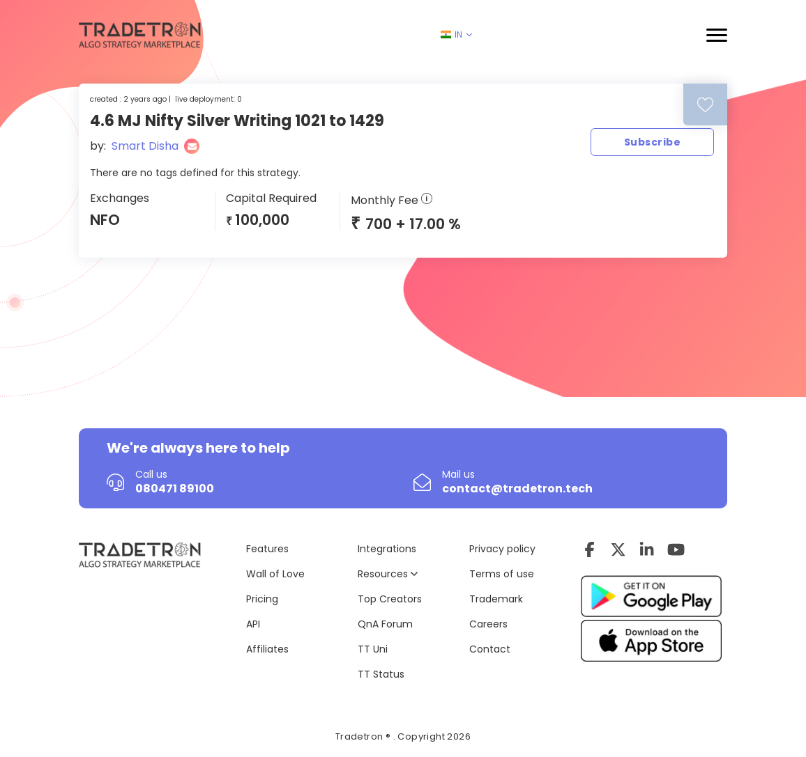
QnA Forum (385, 624)
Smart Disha (145, 146)
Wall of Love (275, 574)
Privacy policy (502, 549)
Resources (388, 574)
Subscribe (652, 142)
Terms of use (501, 574)
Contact (489, 649)
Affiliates (267, 649)
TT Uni (373, 649)
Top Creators (390, 599)
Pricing (262, 599)
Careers (488, 624)
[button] (716, 35)
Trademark (496, 599)
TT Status (381, 674)
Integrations (387, 549)
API (253, 624)
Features (267, 549)
